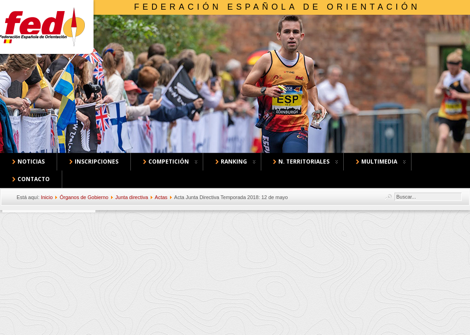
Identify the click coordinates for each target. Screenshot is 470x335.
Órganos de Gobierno (83, 197)
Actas (161, 197)
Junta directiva (131, 197)
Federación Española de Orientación (277, 7)
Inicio (47, 197)
